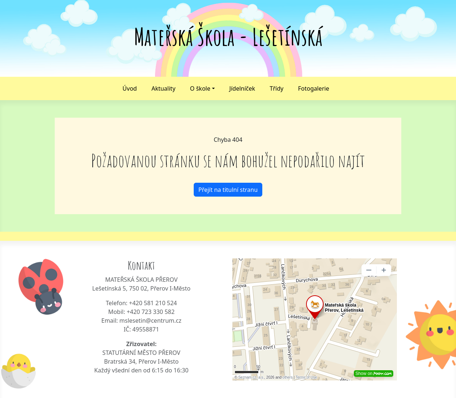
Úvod (130, 88)
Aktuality (163, 88)
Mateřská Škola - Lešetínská (228, 37)
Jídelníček (242, 88)
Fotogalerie (313, 88)
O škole (200, 88)
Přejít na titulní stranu (228, 190)
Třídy (276, 88)
